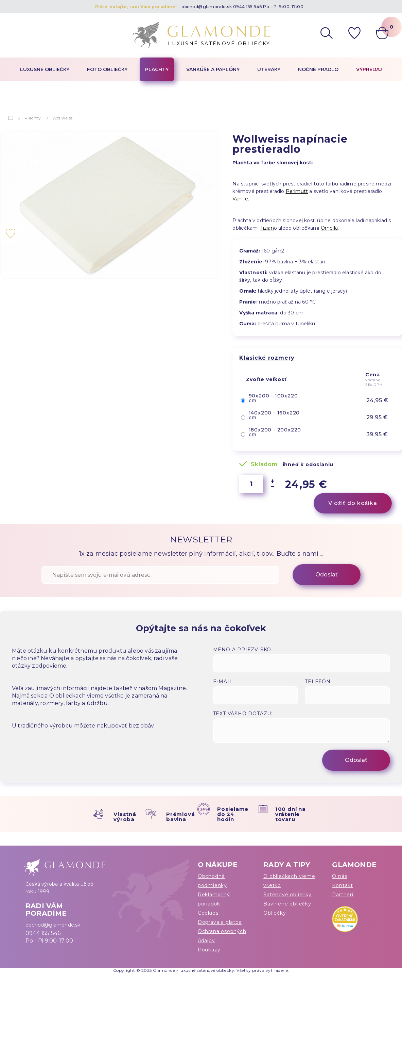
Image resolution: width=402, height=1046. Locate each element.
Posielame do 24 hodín (232, 814)
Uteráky (268, 69)
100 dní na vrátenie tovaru (290, 814)
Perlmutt (297, 191)
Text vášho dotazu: (243, 713)
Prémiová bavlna (180, 816)
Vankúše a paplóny (213, 69)
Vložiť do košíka (352, 503)
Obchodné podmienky (212, 880)
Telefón (318, 681)
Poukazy (209, 950)
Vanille (240, 199)
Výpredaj (369, 69)
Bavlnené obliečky (287, 904)
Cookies (208, 913)
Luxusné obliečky (44, 69)
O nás (339, 876)
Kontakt (342, 885)
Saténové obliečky (287, 895)
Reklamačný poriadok (214, 899)
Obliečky (274, 913)
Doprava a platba (220, 922)
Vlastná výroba (124, 816)
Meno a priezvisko (242, 649)
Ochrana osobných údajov (222, 936)
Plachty (157, 69)
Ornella (329, 228)
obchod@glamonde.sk (206, 6)
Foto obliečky (107, 69)
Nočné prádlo (318, 69)
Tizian (267, 228)
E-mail (223, 681)
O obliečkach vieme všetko (289, 880)
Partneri (342, 895)
